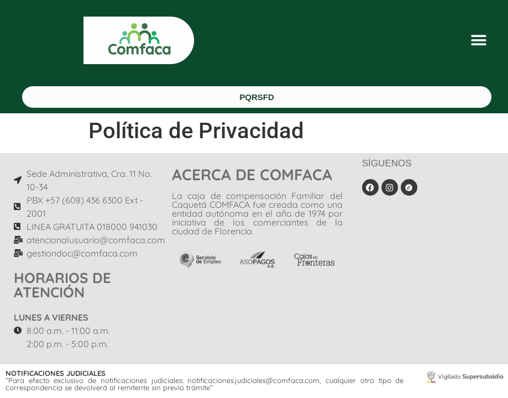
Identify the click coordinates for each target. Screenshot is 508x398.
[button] (479, 40)
